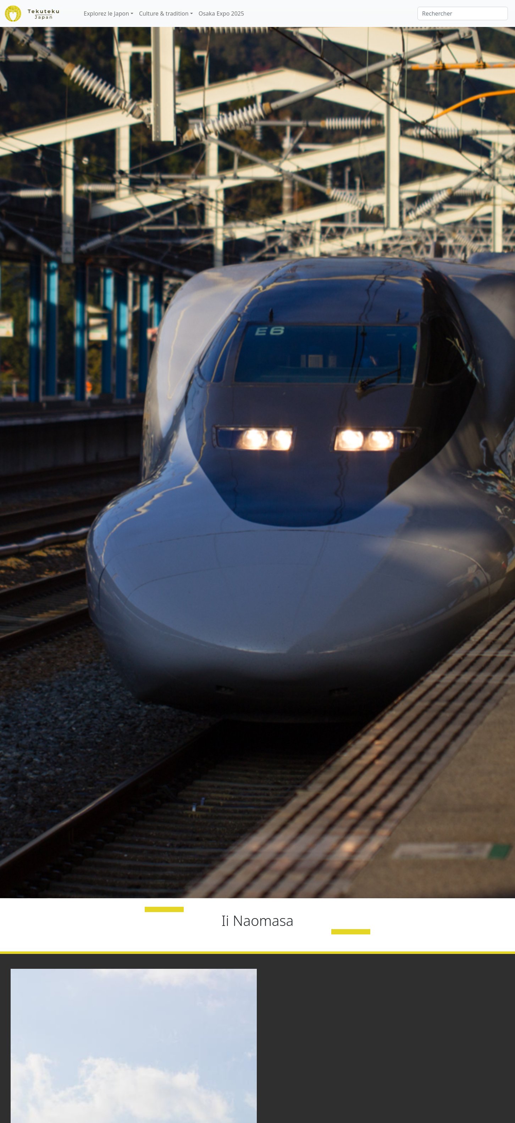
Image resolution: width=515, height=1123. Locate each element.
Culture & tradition (164, 13)
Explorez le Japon (106, 13)
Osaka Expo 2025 (221, 13)
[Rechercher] (462, 13)
